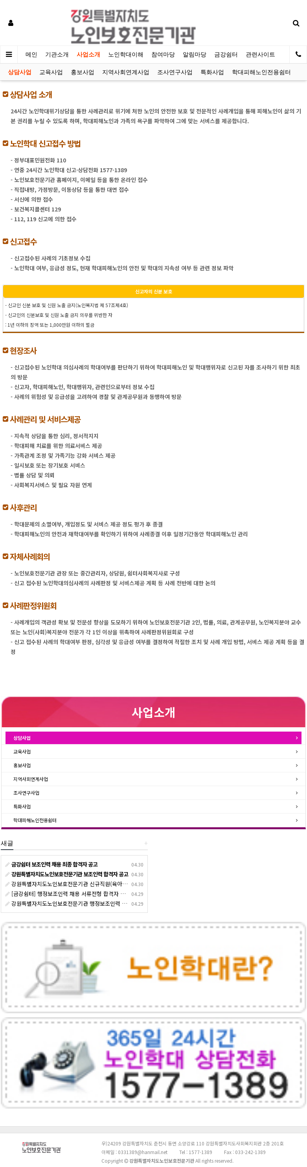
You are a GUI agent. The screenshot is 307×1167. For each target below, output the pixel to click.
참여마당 (163, 54)
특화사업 (212, 72)
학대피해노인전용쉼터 (261, 72)
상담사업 (19, 72)
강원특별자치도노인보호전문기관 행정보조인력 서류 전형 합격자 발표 (89, 903)
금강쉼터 (226, 54)
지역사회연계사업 (125, 72)
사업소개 (88, 54)
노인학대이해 (125, 54)
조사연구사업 (175, 72)
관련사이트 (260, 54)
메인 (31, 54)
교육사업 (51, 72)
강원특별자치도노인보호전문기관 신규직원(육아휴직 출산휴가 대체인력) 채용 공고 (103, 884)
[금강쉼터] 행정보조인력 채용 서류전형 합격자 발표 (68, 894)
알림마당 (194, 54)
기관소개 (57, 54)
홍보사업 (82, 72)
